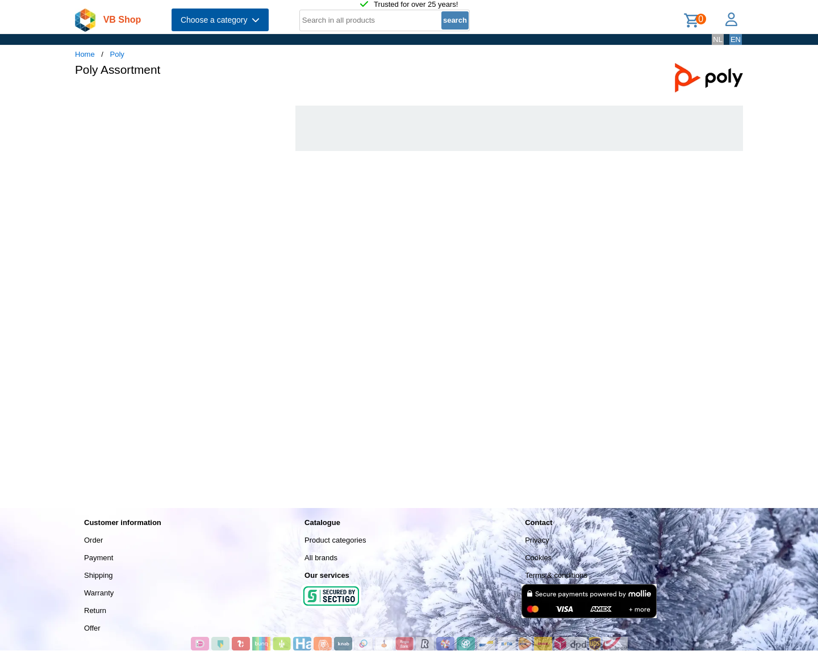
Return (95, 610)
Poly (117, 54)
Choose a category (220, 19)
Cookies (538, 557)
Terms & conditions (556, 575)
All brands (320, 557)
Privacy (537, 540)
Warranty (99, 593)
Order (93, 540)
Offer (92, 628)
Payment (98, 557)
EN (736, 39)
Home (85, 54)
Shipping (98, 575)
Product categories (335, 540)
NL (718, 39)
